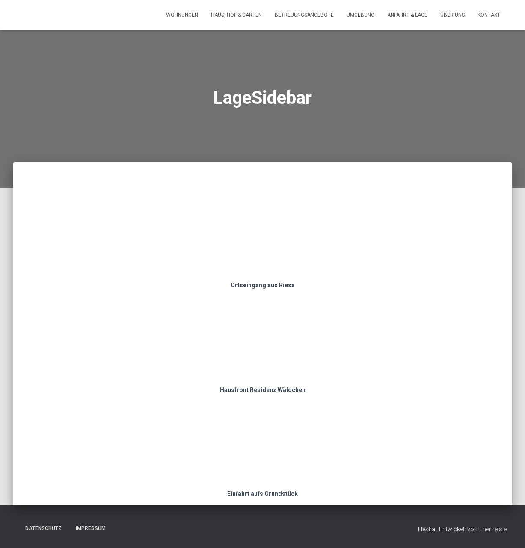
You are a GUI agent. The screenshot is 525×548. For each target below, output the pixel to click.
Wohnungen (182, 15)
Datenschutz (43, 528)
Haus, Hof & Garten (236, 15)
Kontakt (489, 15)
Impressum (91, 528)
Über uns (452, 15)
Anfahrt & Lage (407, 15)
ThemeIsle (493, 529)
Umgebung (360, 15)
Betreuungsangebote (304, 15)
